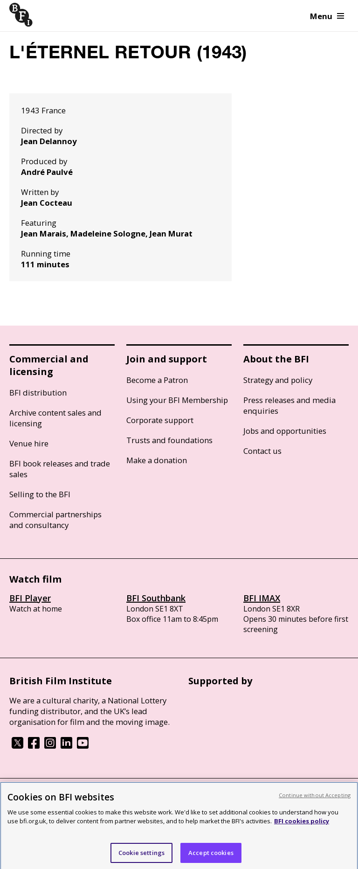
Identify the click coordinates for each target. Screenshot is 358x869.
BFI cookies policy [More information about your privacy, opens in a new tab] (301, 824)
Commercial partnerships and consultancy (55, 519)
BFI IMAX (261, 598)
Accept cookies (211, 855)
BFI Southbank (156, 598)
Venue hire (28, 443)
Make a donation (156, 460)
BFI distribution (38, 392)
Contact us (262, 450)
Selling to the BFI (39, 494)
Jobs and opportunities (284, 430)
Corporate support (159, 420)
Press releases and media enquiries (289, 405)
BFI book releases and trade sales (59, 469)
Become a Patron (157, 380)
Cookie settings (141, 855)
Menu (327, 16)
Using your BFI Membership (177, 400)
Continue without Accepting (315, 797)
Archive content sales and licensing (55, 418)
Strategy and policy (277, 380)
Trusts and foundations (169, 440)
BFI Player (30, 598)
